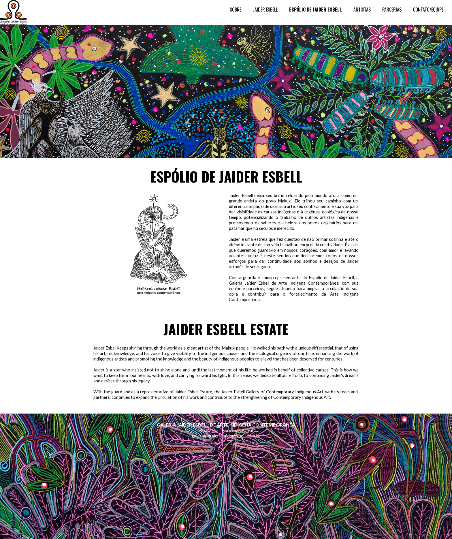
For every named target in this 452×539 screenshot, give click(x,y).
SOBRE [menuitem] (235, 9)
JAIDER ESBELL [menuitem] (265, 9)
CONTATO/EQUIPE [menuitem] (428, 9)
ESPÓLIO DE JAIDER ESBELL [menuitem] (315, 9)
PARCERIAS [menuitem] (392, 9)
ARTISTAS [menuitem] (362, 9)
